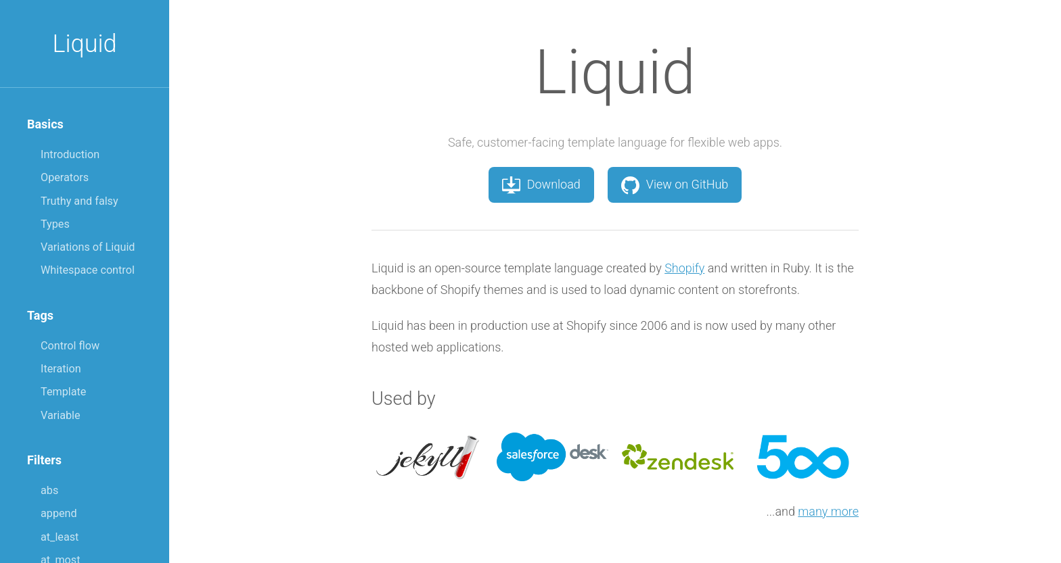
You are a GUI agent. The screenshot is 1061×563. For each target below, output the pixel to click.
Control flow (70, 345)
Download (541, 184)
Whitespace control (88, 270)
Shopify (684, 268)
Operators (65, 177)
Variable (61, 415)
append (59, 513)
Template (63, 391)
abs (49, 490)
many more (828, 511)
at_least (59, 537)
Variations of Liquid (88, 247)
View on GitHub (675, 184)
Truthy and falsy (79, 201)
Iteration (61, 368)
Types (55, 224)
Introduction (70, 154)
